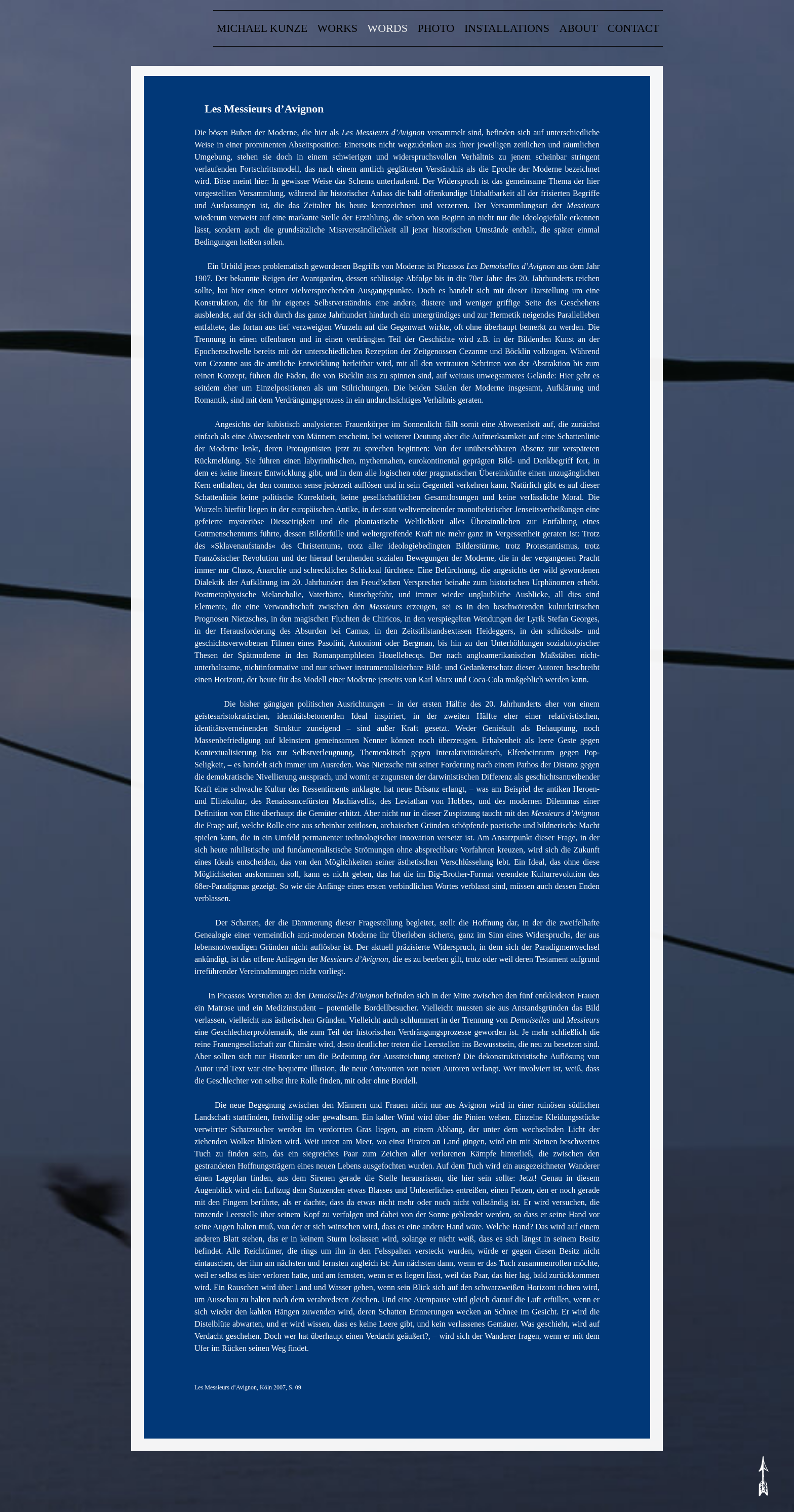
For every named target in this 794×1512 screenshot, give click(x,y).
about (579, 28)
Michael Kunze (262, 28)
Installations (506, 28)
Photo (436, 28)
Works (337, 28)
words (388, 28)
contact (633, 28)
